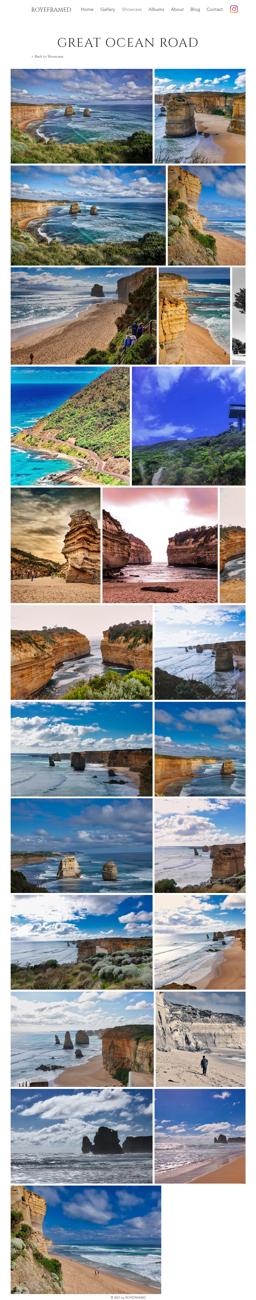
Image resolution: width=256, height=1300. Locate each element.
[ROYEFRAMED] (51, 10)
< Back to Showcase (47, 56)
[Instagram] (234, 9)
